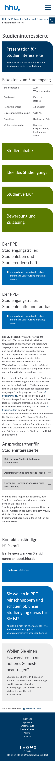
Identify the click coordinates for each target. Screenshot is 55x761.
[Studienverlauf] (27, 195)
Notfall (27, 732)
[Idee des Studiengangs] (27, 173)
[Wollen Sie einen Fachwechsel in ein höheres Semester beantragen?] (27, 672)
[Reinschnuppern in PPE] (27, 612)
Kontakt (27, 718)
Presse (27, 736)
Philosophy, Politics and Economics (29, 19)
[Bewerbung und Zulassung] (27, 220)
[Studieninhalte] (27, 151)
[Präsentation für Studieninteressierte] (27, 56)
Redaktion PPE (32, 708)
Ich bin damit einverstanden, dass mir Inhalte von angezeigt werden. (27, 276)
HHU (4, 19)
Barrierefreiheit (27, 729)
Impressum (27, 722)
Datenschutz (27, 725)
